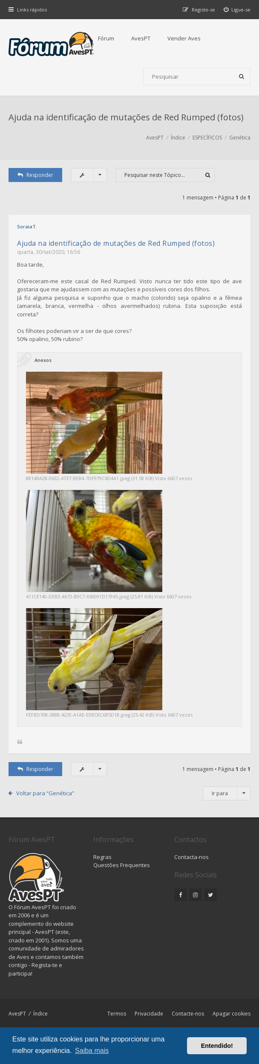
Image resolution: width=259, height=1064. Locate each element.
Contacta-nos (191, 857)
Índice (40, 1013)
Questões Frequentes (121, 865)
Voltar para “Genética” (45, 793)
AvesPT (140, 38)
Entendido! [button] (217, 1045)
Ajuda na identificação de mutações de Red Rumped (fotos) (126, 117)
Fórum (106, 38)
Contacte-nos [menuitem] (188, 1013)
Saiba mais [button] (92, 1050)
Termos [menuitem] (116, 1013)
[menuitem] (237, 9)
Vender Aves (184, 38)
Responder (35, 175)
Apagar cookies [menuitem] (231, 1013)
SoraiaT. (27, 226)
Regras (102, 857)
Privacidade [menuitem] (149, 1013)
